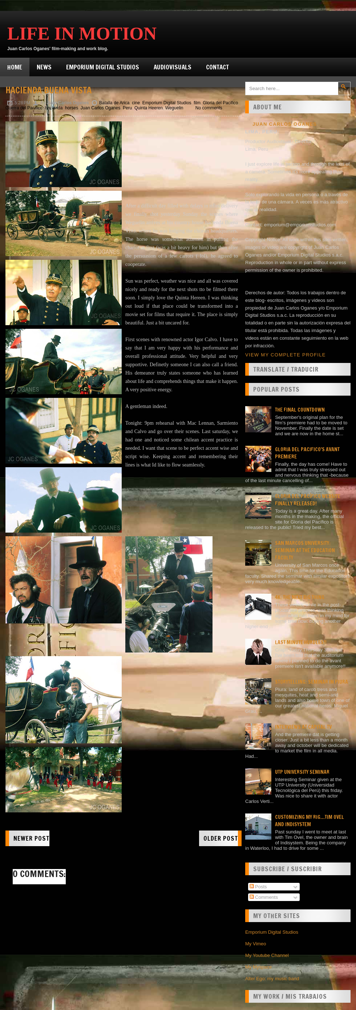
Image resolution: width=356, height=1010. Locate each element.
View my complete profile (285, 354)
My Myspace (258, 967)
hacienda (54, 107)
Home (14, 67)
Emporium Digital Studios (102, 67)
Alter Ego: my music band (272, 978)
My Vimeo (255, 943)
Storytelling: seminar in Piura (311, 682)
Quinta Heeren (148, 107)
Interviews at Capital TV (303, 727)
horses (71, 107)
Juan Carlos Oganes (100, 107)
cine (136, 102)
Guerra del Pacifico (24, 107)
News (44, 67)
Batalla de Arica (114, 102)
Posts (258, 886)
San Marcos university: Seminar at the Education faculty (305, 550)
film (197, 102)
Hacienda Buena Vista (48, 90)
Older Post (220, 838)
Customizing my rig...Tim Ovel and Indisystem (309, 820)
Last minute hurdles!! (301, 642)
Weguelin (174, 107)
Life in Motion (82, 33)
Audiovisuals (172, 67)
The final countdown (300, 409)
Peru (127, 107)
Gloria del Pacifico (220, 102)
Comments (264, 897)
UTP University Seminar (302, 772)
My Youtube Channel (267, 955)
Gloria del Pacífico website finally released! (307, 500)
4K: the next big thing (299, 597)
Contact (217, 67)
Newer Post (31, 838)
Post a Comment (30, 888)
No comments (208, 107)
